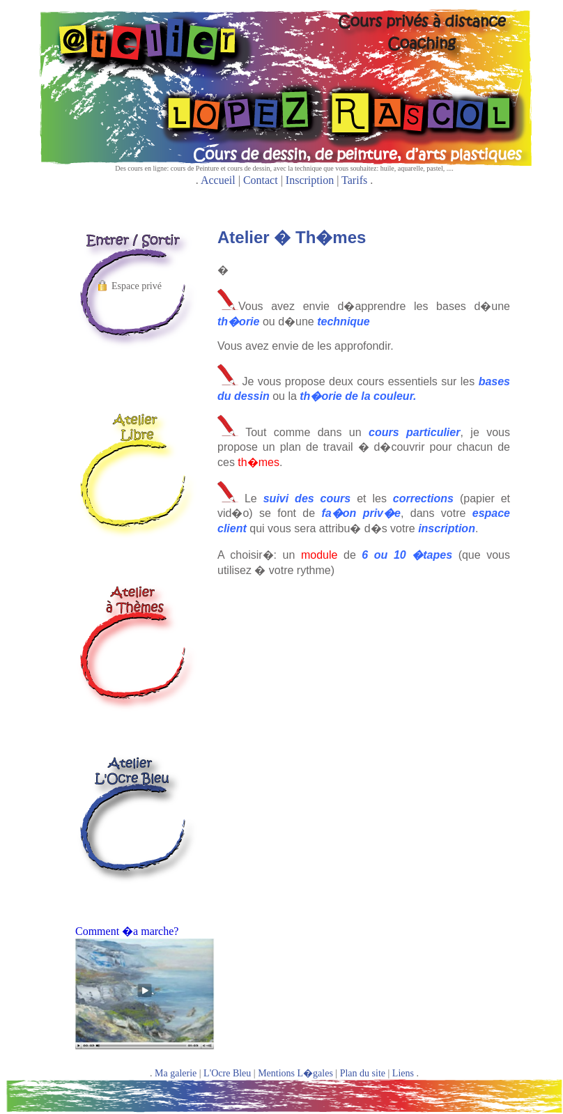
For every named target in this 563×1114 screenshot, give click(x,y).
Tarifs (354, 180)
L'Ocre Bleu (227, 1073)
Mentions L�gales (295, 1073)
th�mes (258, 462)
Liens (403, 1073)
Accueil (218, 180)
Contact (260, 180)
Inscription (310, 180)
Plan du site (362, 1073)
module (322, 555)
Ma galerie (175, 1073)
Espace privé (136, 286)
